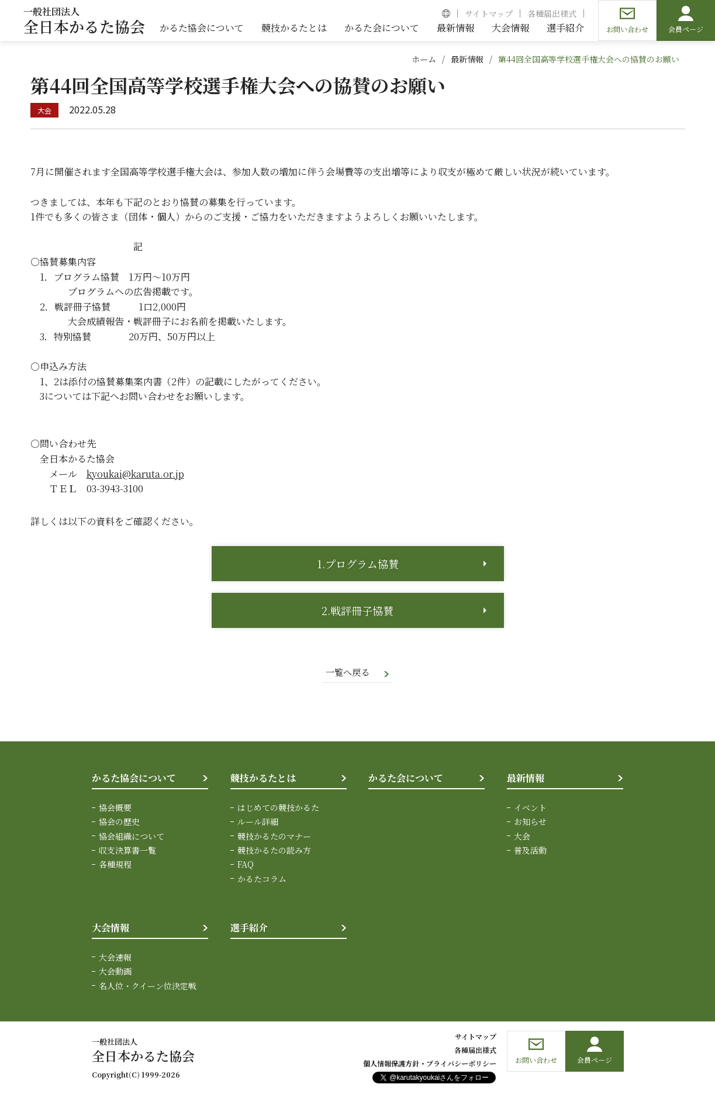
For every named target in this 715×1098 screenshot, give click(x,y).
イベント (530, 808)
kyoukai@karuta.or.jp (135, 474)
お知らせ (530, 822)
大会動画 (115, 972)
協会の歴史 (119, 822)
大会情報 (110, 928)
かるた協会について (134, 779)
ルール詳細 (257, 822)
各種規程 (115, 865)
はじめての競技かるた (278, 808)
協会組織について (131, 837)
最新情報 (467, 59)
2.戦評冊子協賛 (357, 610)
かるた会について (405, 779)
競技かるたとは (263, 779)
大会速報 (115, 958)
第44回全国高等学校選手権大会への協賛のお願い (588, 59)
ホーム (424, 59)
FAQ (245, 865)
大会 (522, 837)
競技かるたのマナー (274, 837)
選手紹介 (249, 928)
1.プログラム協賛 (358, 563)
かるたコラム (261, 879)
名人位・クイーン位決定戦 (147, 986)
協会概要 (115, 808)
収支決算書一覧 (127, 851)
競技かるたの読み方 (274, 851)
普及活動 (530, 851)
